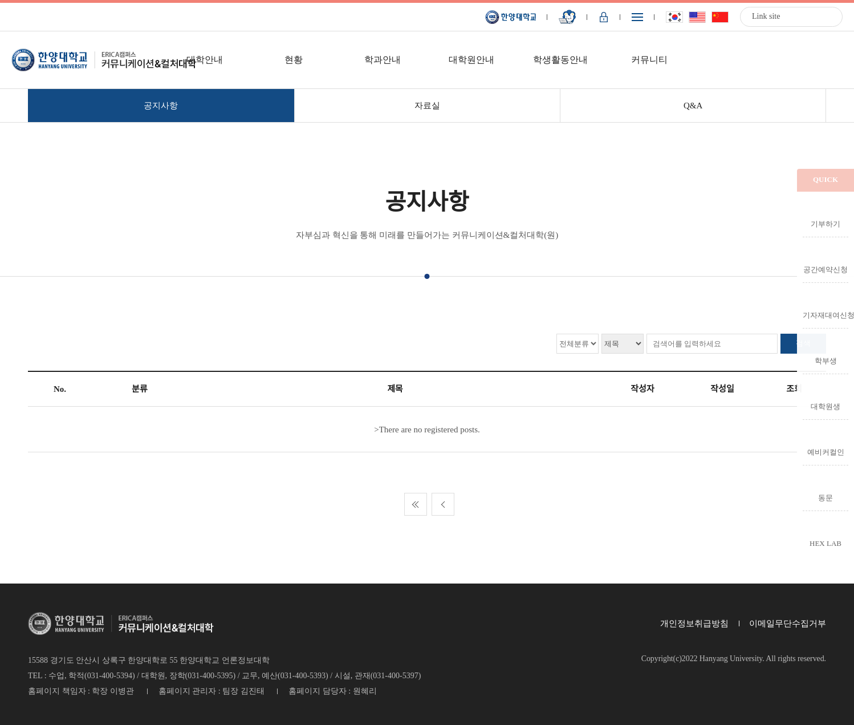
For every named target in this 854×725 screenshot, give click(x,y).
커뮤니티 (649, 59)
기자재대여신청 (825, 315)
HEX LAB (825, 543)
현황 (293, 59)
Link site (766, 16)
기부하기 (825, 224)
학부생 (826, 360)
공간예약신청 (825, 269)
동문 (825, 497)
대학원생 (825, 406)
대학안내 (204, 59)
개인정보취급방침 (694, 623)
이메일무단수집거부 (787, 623)
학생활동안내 (560, 59)
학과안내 (382, 59)
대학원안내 (471, 59)
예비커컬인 (825, 452)
